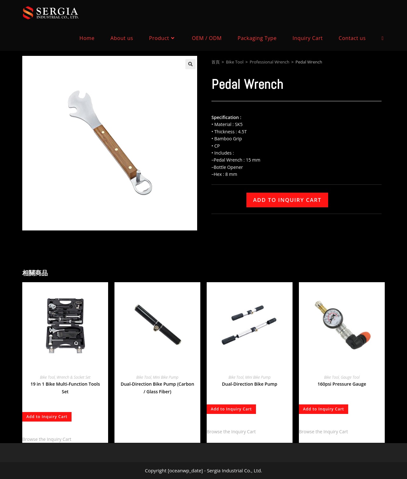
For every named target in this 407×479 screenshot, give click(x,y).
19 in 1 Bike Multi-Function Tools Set (65, 388)
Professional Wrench (269, 62)
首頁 (215, 62)
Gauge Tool (350, 377)
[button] (190, 64)
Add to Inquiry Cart (287, 199)
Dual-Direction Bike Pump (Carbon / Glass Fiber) (157, 388)
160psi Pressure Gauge (341, 384)
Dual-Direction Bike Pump (249, 384)
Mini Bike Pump (165, 377)
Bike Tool (234, 62)
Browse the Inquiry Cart (46, 439)
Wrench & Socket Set (73, 377)
